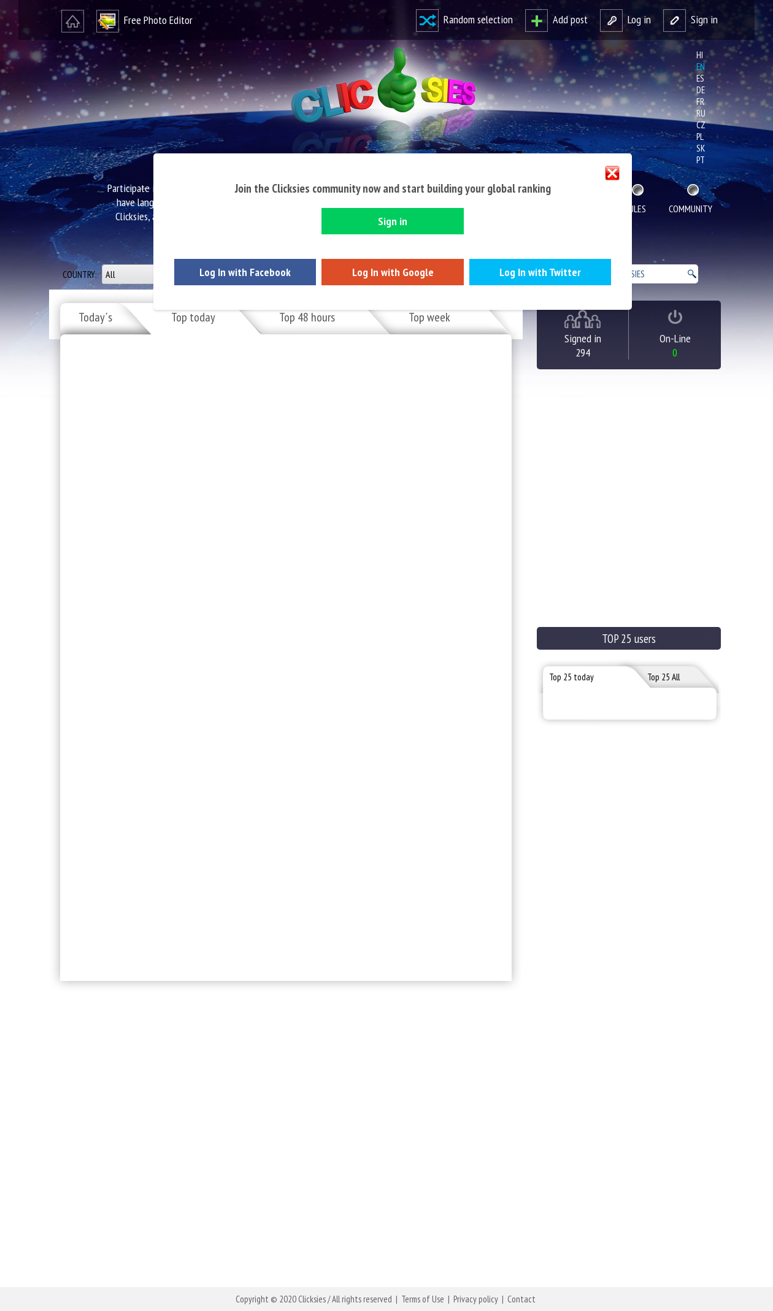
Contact (521, 1299)
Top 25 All (663, 677)
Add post (556, 19)
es (700, 78)
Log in (625, 19)
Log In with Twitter (540, 272)
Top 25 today (571, 677)
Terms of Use (422, 1299)
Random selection (464, 19)
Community (690, 208)
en (700, 66)
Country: (80, 274)
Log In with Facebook (245, 272)
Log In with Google (393, 272)
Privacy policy (475, 1299)
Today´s (95, 317)
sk (700, 148)
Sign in (690, 19)
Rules (635, 208)
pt (700, 160)
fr (700, 101)
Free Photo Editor (144, 20)
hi (699, 55)
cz (701, 125)
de (700, 90)
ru (701, 113)
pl (700, 136)
